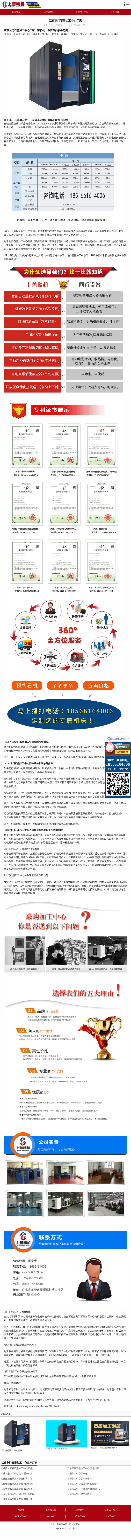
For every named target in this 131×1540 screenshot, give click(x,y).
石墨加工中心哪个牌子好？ (80, 1478)
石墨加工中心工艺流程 (56, 1448)
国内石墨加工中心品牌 (12, 1450)
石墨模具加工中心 (21, 779)
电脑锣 (21, 1510)
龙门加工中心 (80, 1516)
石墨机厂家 (110, 1510)
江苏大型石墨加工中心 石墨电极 (17, 1489)
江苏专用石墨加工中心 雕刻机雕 (17, 1483)
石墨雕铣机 (49, 12)
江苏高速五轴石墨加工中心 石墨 (17, 1468)
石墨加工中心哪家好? (78, 1473)
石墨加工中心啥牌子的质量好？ (82, 1483)
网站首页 (16, 12)
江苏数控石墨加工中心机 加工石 (17, 1478)
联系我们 (115, 12)
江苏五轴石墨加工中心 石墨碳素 (83, 1468)
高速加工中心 (21, 1516)
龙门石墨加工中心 (45, 123)
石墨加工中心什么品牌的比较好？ (84, 1489)
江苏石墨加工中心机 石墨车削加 (17, 1473)
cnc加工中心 (109, 1516)
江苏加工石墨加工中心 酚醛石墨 (17, 1499)
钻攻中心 (51, 1516)
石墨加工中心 (82, 12)
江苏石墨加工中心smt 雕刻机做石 (17, 1494)
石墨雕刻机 (51, 1510)
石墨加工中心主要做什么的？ (104, 1447)
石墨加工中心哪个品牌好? (80, 1494)
